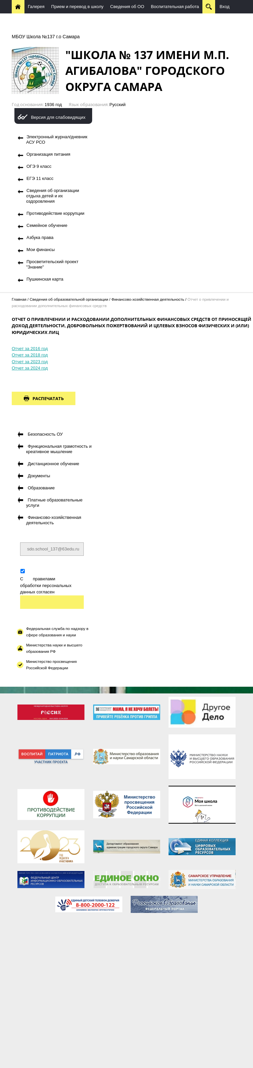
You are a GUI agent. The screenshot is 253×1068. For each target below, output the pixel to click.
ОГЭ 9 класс (39, 166)
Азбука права (39, 237)
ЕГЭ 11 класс (39, 178)
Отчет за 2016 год (30, 348)
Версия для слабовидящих (58, 117)
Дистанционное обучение (41, 19)
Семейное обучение (46, 225)
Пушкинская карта (44, 279)
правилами (44, 578)
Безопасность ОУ (45, 434)
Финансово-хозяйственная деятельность (147, 299)
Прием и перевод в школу (77, 6)
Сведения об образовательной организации (68, 299)
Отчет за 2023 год (30, 361)
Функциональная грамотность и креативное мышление (58, 449)
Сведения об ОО (127, 6)
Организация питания (48, 154)
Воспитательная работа (175, 6)
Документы (39, 475)
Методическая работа (95, 19)
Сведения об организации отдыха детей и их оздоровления (52, 196)
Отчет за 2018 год (30, 354)
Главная (19, 299)
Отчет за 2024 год (30, 368)
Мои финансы (40, 249)
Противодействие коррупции (55, 213)
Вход (224, 6)
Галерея (36, 6)
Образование (41, 487)
